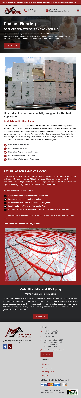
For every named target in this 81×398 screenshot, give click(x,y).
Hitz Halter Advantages (17, 148)
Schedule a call (32, 9)
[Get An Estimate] (47, 10)
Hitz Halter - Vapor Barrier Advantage (23, 152)
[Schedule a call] (25, 10)
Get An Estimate (53, 9)
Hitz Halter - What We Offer (19, 145)
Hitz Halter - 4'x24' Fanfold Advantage (23, 159)
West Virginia (48, 371)
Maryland (46, 364)
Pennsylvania (48, 368)
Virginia (46, 375)
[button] (78, 10)
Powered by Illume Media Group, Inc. (12, 342)
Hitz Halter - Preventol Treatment (21, 155)
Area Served (44, 359)
